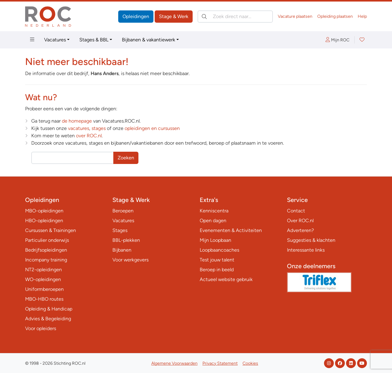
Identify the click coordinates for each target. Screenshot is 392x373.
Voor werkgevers (130, 260)
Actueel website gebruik (226, 279)
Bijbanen (121, 250)
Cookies (250, 363)
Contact (296, 211)
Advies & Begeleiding (48, 319)
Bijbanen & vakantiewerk (148, 40)
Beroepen (123, 211)
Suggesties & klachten (311, 240)
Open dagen (213, 220)
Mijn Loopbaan (215, 240)
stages (99, 128)
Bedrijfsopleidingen (46, 250)
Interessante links (306, 250)
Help (362, 16)
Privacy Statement (220, 363)
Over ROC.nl (300, 220)
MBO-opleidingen (44, 211)
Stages (119, 230)
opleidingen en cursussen (152, 128)
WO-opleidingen (43, 279)
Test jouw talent (217, 260)
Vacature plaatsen (295, 16)
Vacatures (55, 40)
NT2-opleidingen (43, 269)
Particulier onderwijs (47, 240)
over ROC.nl (89, 136)
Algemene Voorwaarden (174, 363)
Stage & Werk (173, 16)
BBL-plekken (126, 240)
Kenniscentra (214, 211)
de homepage (77, 121)
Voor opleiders (40, 328)
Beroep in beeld (217, 269)
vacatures (78, 128)
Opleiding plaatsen (335, 16)
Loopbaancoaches (219, 250)
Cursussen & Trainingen (50, 230)
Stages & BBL (93, 40)
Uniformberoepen (44, 289)
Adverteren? (300, 230)
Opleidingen (136, 16)
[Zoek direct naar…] (235, 16)
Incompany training (46, 260)
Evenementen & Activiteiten (231, 230)
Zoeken (126, 158)
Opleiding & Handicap (48, 309)
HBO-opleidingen (44, 220)
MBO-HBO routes (44, 299)
